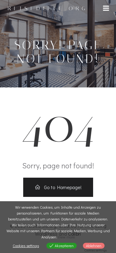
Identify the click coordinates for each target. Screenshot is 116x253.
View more (66, 236)
